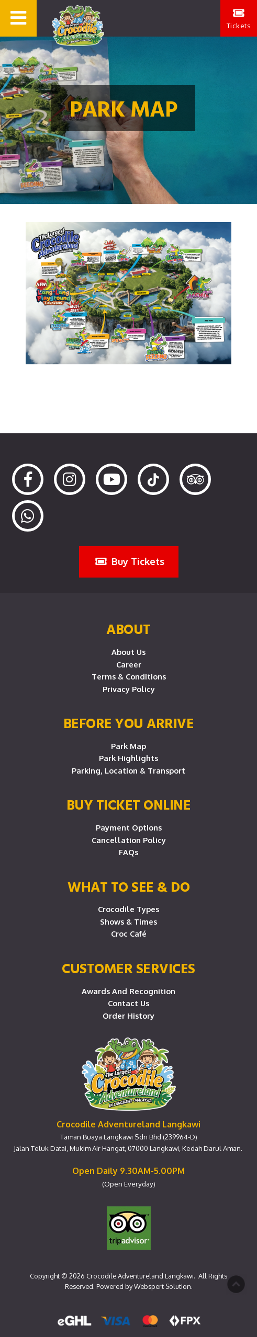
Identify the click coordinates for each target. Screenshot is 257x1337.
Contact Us (128, 1003)
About (128, 628)
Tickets (239, 19)
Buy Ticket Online (128, 804)
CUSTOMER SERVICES (128, 968)
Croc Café (129, 933)
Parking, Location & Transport (128, 770)
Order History (128, 1015)
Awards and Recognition (128, 991)
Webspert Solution (162, 1286)
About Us (128, 651)
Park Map (128, 746)
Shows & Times (128, 921)
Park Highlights (128, 758)
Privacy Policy (129, 689)
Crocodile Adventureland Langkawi (140, 1276)
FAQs (128, 852)
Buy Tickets (129, 561)
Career (128, 664)
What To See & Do (128, 886)
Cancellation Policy (129, 840)
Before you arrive (128, 722)
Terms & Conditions (129, 676)
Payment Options (129, 827)
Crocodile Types (128, 909)
